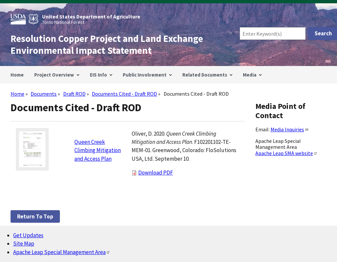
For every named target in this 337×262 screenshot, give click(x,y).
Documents (44, 93)
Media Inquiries (290, 129)
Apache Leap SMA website (286, 153)
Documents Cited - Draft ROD (124, 93)
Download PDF (155, 172)
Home (17, 93)
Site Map (23, 243)
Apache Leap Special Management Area (61, 252)
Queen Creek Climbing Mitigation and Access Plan (97, 150)
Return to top (35, 216)
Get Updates (28, 235)
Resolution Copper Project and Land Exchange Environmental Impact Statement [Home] (107, 44)
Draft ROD (74, 93)
